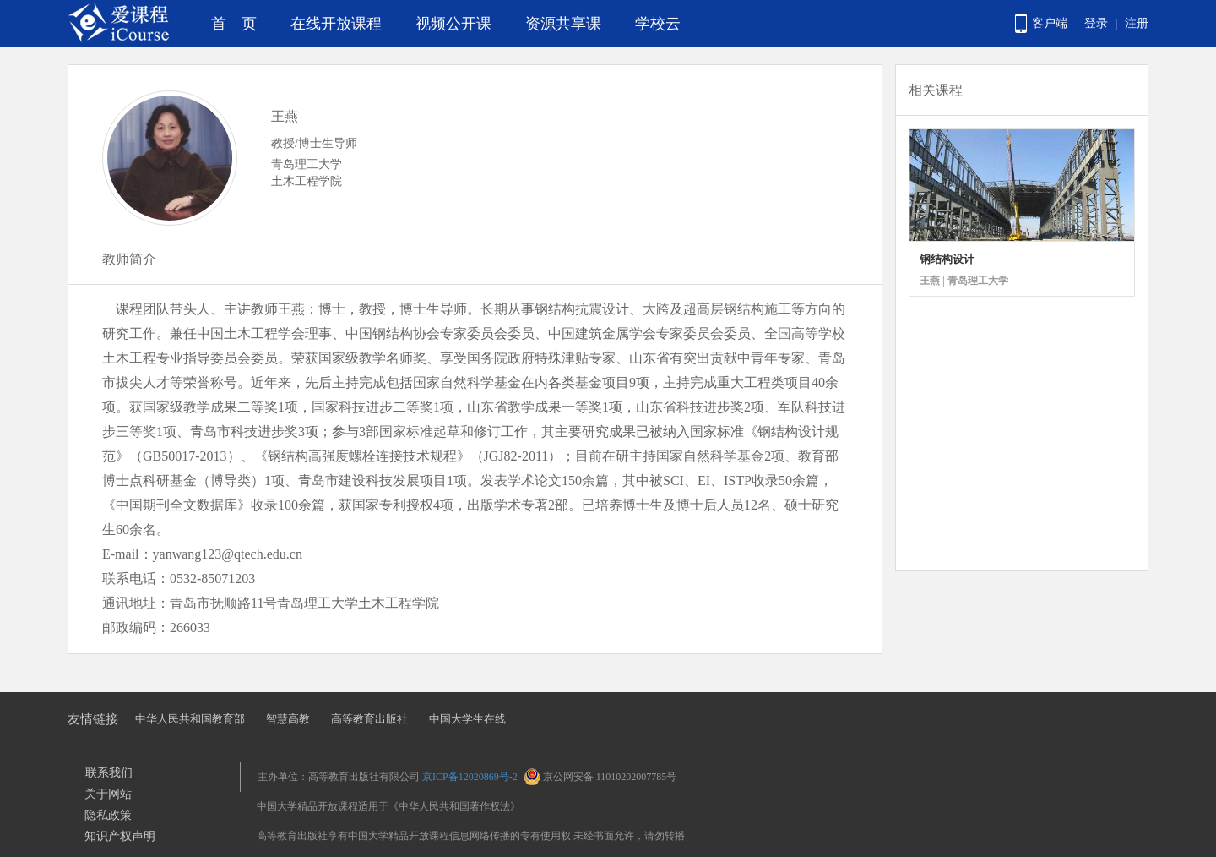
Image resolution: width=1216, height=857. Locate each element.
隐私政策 (108, 815)
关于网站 (108, 794)
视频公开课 (453, 23)
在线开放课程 (336, 23)
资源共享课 (563, 23)
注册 (1136, 23)
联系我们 (109, 773)
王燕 (284, 116)
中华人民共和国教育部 (190, 718)
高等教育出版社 (369, 718)
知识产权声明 (119, 836)
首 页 (234, 23)
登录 (1096, 23)
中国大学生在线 (467, 718)
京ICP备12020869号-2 (470, 777)
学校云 (658, 23)
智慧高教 (288, 718)
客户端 (1049, 23)
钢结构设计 (947, 259)
